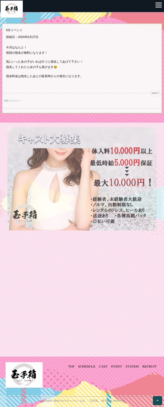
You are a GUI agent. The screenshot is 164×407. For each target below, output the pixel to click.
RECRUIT (150, 366)
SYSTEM (132, 366)
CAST (103, 366)
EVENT (116, 366)
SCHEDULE (86, 366)
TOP (71, 366)
